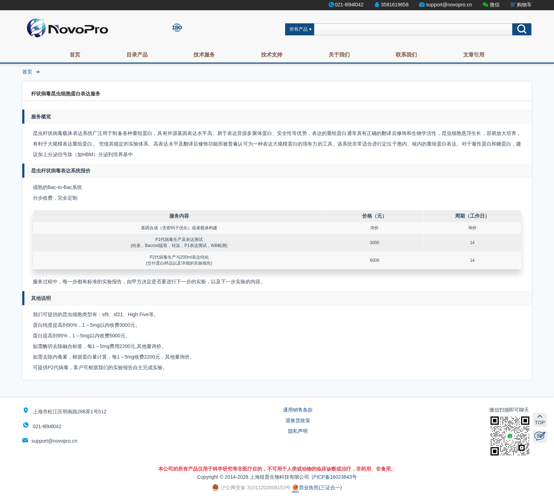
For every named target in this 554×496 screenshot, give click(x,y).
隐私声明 (298, 431)
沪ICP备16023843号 (334, 477)
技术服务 (204, 55)
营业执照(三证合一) (317, 487)
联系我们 (406, 55)
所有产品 (298, 29)
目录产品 (137, 55)
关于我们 (339, 55)
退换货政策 (297, 420)
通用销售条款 (298, 410)
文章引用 (473, 55)
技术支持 (271, 55)
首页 (75, 55)
